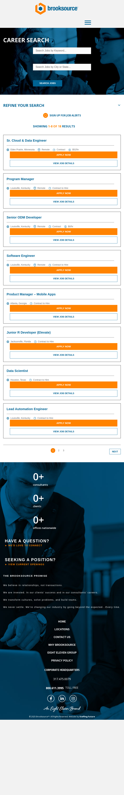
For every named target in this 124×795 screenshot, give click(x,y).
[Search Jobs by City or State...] (62, 67)
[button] (87, 22)
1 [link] (53, 450)
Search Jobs (47, 83)
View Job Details (63, 163)
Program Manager (20, 179)
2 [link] (58, 450)
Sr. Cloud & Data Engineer (27, 140)
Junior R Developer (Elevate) (29, 332)
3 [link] (63, 450)
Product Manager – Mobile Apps (31, 294)
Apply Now (63, 154)
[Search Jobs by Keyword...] (62, 50)
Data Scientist (17, 371)
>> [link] (69, 450)
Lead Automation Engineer (27, 409)
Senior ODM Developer (24, 217)
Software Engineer (21, 256)
